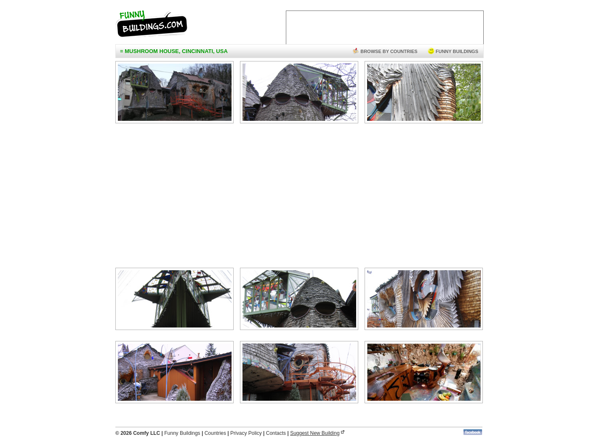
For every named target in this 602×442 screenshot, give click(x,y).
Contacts (276, 433)
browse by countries (385, 51)
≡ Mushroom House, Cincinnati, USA (174, 51)
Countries (215, 433)
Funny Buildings (182, 433)
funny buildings (453, 51)
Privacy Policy (246, 433)
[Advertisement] (298, 197)
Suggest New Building (314, 433)
